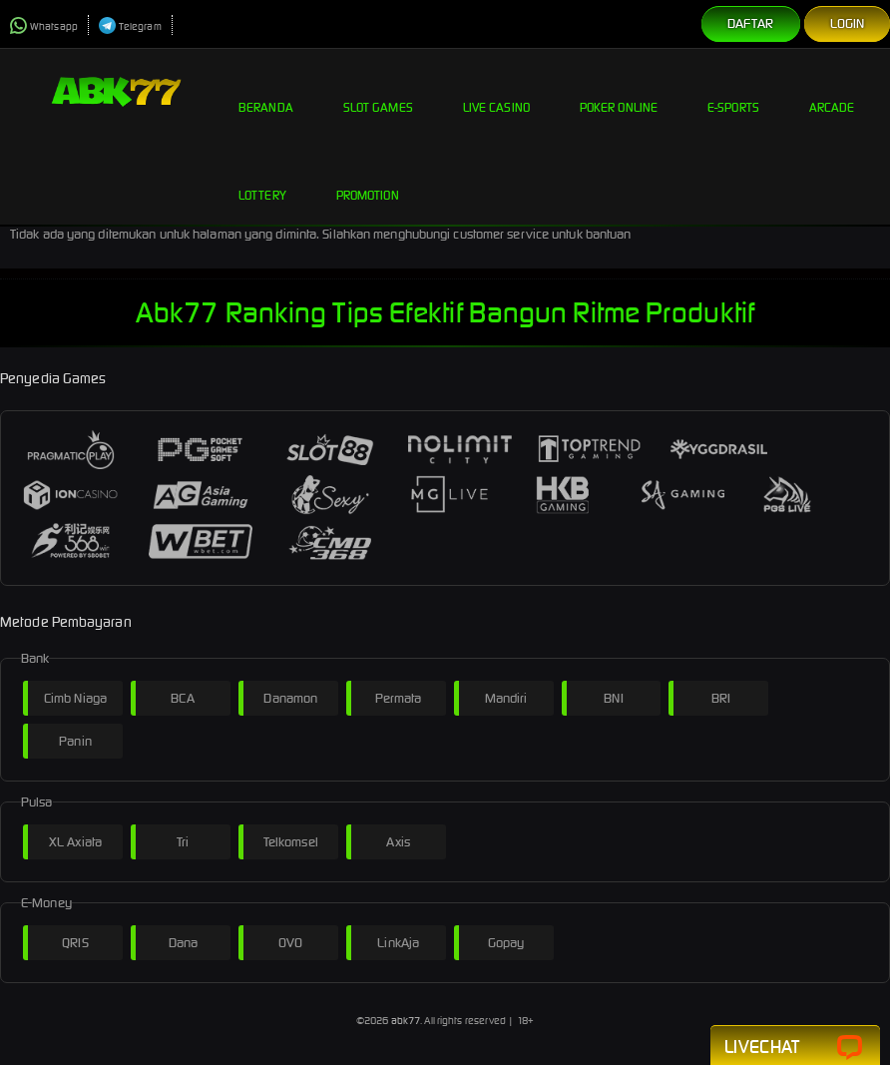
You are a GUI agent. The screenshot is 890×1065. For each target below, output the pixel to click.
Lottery (262, 180)
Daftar (750, 23)
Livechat (795, 1047)
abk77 (406, 1020)
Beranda (265, 92)
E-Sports (733, 92)
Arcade (832, 92)
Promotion (367, 180)
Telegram (130, 26)
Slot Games (378, 92)
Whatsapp (44, 26)
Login (847, 23)
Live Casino (496, 92)
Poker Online (619, 92)
